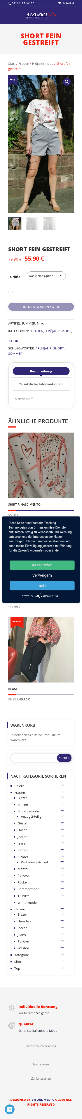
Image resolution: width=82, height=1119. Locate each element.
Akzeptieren (42, 565)
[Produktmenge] (14, 292)
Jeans (22, 843)
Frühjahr (44, 348)
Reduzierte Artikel (34, 862)
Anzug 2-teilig (31, 816)
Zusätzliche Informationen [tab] (41, 384)
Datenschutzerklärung (41, 1046)
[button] (67, 82)
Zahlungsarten (41, 1078)
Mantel (23, 869)
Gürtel (22, 823)
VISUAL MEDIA (42, 1100)
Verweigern (42, 575)
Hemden (24, 921)
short (58, 348)
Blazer (22, 798)
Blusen (23, 804)
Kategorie (21, 955)
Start (12, 63)
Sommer (15, 353)
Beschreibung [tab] (41, 371)
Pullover (24, 875)
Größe (15, 276)
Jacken (23, 836)
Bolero (19, 786)
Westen (23, 948)
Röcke (22, 882)
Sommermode (29, 889)
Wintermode (27, 902)
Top (17, 968)
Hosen (23, 830)
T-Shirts (23, 896)
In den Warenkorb (41, 306)
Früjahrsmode (43, 63)
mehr (42, 585)
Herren (19, 909)
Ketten (23, 850)
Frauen (23, 63)
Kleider (23, 857)
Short (14, 341)
